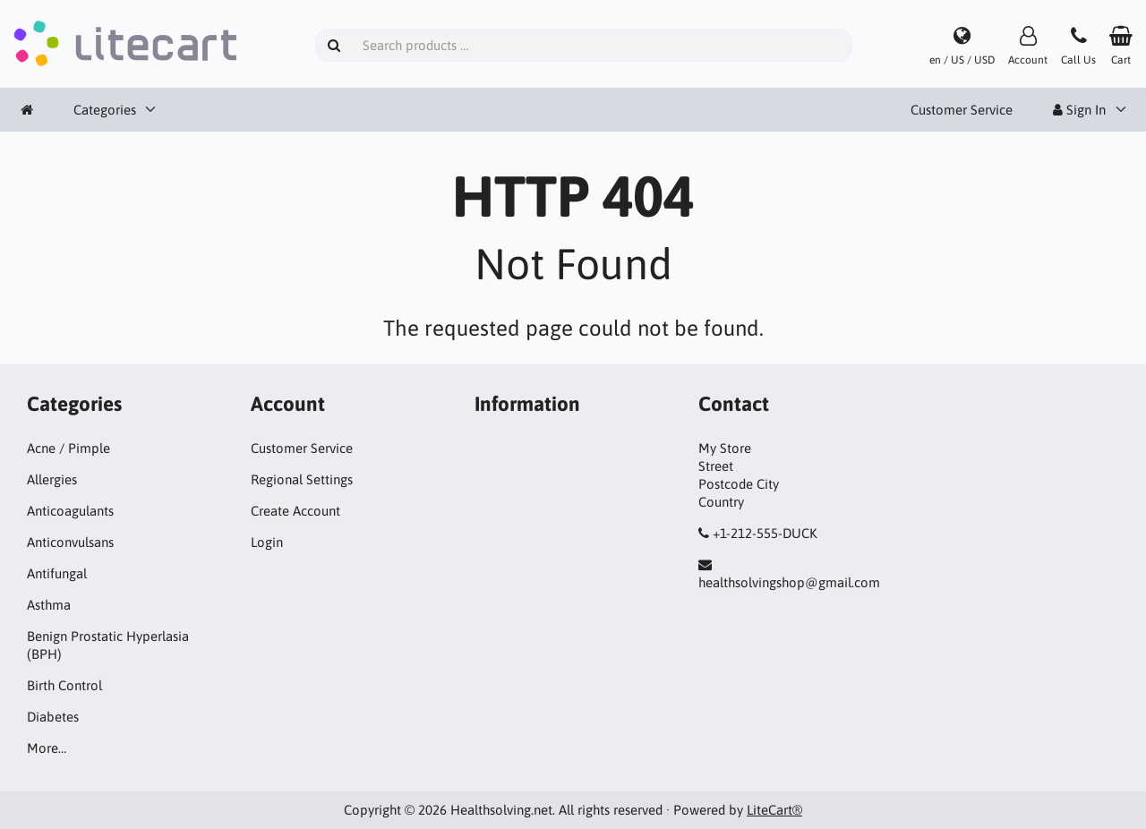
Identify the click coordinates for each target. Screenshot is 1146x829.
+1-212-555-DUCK (765, 533)
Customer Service (962, 109)
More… (46, 748)
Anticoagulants (70, 510)
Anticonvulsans (70, 542)
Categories (104, 109)
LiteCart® (774, 809)
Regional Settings (302, 479)
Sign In (1079, 109)
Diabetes (53, 716)
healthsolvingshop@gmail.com (789, 582)
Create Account (295, 510)
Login (267, 542)
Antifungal (57, 573)
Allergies (52, 479)
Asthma (49, 604)
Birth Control (64, 685)
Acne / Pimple (68, 448)
